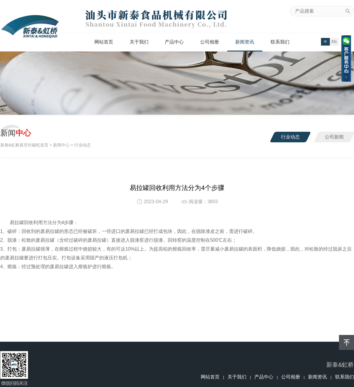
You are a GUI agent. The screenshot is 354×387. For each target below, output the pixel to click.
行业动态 (290, 136)
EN (334, 42)
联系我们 (280, 41)
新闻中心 (61, 145)
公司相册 (209, 41)
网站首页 (103, 41)
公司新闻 (334, 136)
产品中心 (174, 41)
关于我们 (139, 41)
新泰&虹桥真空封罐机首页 (24, 145)
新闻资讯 (244, 41)
